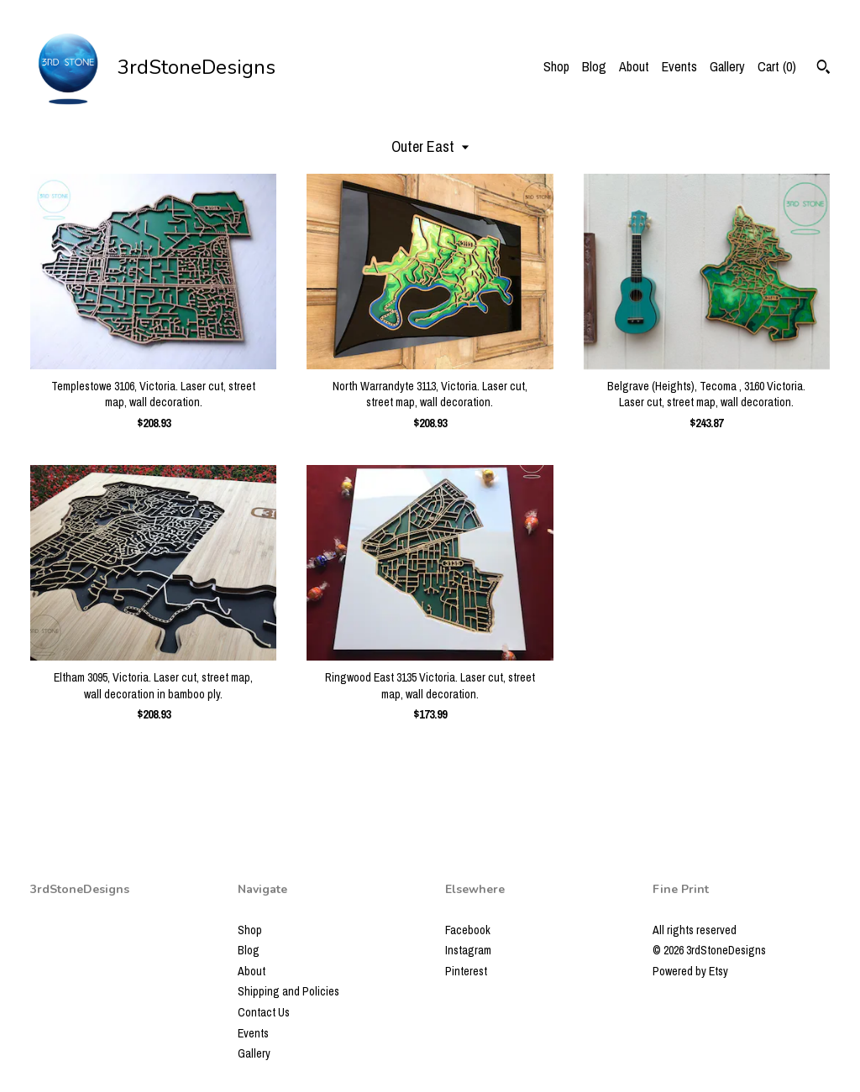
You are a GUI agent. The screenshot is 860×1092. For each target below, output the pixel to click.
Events (679, 66)
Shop (556, 66)
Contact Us (264, 1012)
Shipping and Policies (288, 991)
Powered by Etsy (690, 971)
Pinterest (466, 971)
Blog (594, 66)
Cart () (777, 66)
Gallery (727, 66)
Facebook (467, 930)
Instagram (468, 950)
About (634, 66)
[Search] (823, 69)
